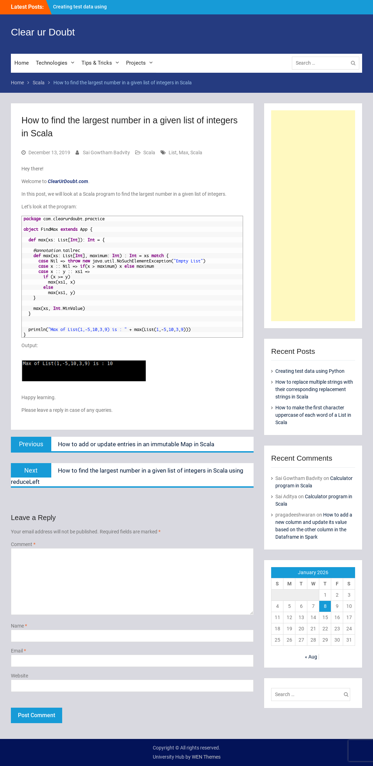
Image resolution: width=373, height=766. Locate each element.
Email (18, 651)
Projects (136, 63)
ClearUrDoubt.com (68, 181)
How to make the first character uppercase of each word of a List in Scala (313, 415)
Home (21, 63)
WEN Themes (206, 757)
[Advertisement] (313, 215)
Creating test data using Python (310, 371)
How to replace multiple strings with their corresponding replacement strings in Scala (314, 389)
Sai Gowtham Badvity (106, 152)
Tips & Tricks (96, 63)
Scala (149, 152)
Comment (23, 544)
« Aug (311, 657)
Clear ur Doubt (43, 32)
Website (19, 676)
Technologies (51, 63)
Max (183, 152)
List (173, 152)
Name (19, 626)
